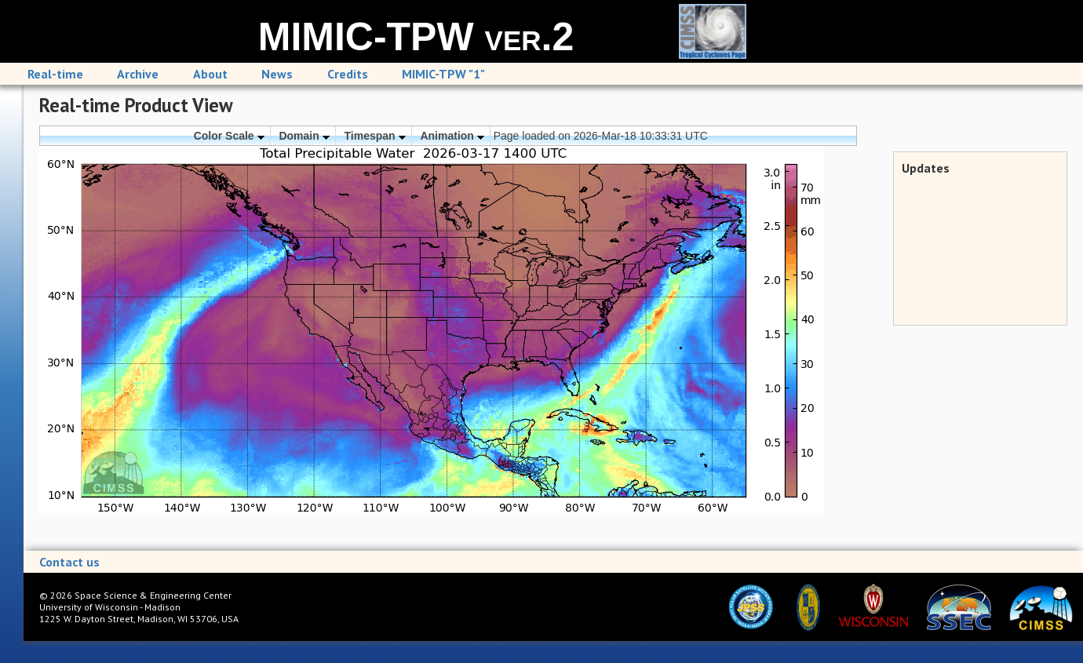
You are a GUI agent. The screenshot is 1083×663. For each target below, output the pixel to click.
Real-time (55, 74)
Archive (138, 74)
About (210, 74)
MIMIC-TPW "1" (443, 74)
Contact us (69, 562)
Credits (347, 74)
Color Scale (229, 135)
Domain (304, 135)
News (277, 74)
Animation (451, 135)
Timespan (375, 135)
